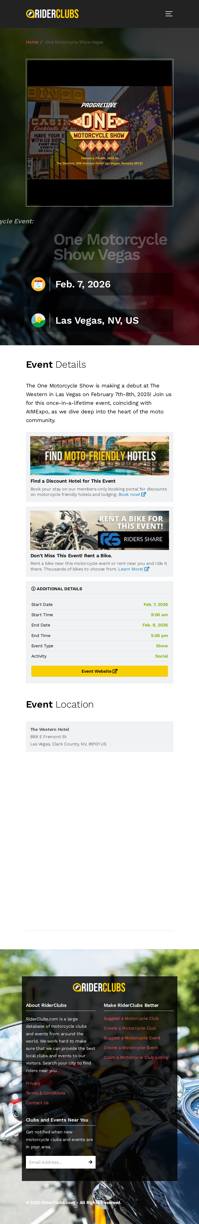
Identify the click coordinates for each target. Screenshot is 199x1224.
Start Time (42, 614)
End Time (40, 635)
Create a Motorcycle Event (131, 1047)
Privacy (33, 1083)
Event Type (42, 645)
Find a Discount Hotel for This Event (73, 481)
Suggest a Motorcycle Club (131, 1018)
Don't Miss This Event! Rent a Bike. (71, 555)
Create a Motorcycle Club (130, 1028)
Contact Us (37, 1102)
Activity (38, 656)
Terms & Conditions (46, 1093)
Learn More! (133, 569)
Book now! (132, 494)
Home (32, 42)
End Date (40, 625)
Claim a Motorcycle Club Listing (136, 1057)
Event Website (99, 671)
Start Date (42, 604)
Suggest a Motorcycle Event (132, 1037)
